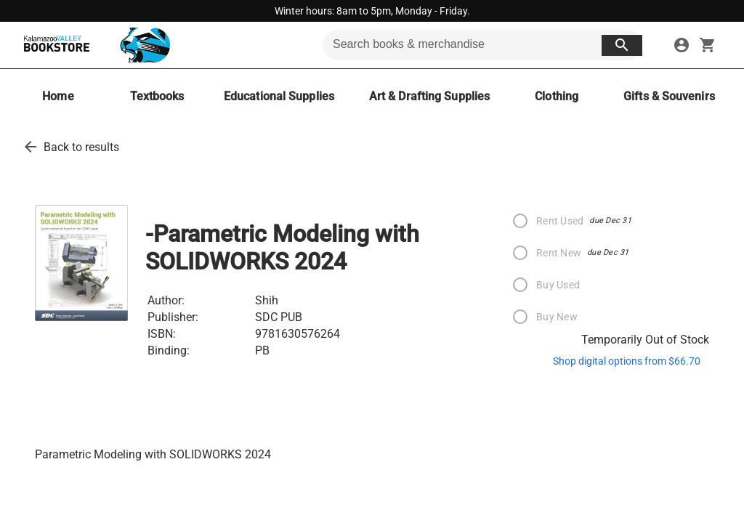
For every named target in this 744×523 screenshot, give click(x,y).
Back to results (81, 147)
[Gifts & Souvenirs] (669, 96)
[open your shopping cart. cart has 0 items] (708, 45)
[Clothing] (556, 96)
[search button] (622, 45)
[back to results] (30, 147)
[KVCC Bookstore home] (93, 45)
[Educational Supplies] (279, 96)
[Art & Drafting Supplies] (429, 96)
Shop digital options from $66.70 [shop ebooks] (626, 361)
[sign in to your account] (681, 45)
